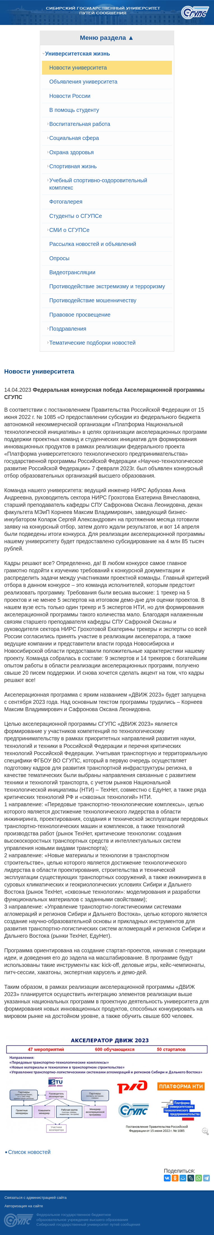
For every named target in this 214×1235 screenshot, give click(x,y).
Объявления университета (83, 82)
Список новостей (29, 1152)
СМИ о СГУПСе (69, 230)
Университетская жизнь (77, 53)
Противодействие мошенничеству (92, 300)
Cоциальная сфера (74, 138)
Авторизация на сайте (23, 1206)
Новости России (69, 96)
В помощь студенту (74, 110)
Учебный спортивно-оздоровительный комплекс (98, 184)
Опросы (59, 258)
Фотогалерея (65, 202)
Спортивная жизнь (73, 166)
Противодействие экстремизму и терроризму (107, 286)
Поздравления (67, 329)
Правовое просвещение (80, 315)
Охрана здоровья (71, 152)
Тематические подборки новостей (92, 343)
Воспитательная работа (79, 124)
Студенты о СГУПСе (75, 216)
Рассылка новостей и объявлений (92, 244)
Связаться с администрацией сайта (35, 1197)
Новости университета (78, 67)
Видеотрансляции (72, 272)
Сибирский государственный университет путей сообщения (103, 10)
